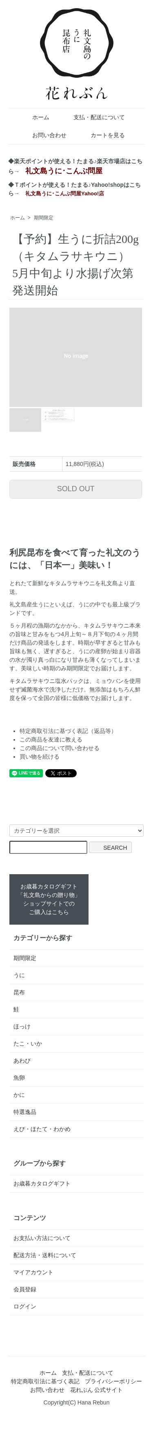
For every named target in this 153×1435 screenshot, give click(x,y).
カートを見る (102, 135)
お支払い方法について (42, 1238)
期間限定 (43, 218)
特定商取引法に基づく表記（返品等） (68, 731)
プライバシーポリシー (113, 1381)
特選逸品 (24, 1112)
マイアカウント (33, 1272)
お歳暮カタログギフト (42, 1183)
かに (19, 1095)
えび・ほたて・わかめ (42, 1129)
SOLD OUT (76, 489)
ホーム (34, 117)
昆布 (19, 992)
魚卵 (19, 1077)
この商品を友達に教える (51, 739)
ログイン (24, 1306)
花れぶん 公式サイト (96, 1390)
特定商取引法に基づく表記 (45, 1381)
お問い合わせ (43, 135)
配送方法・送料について (44, 1255)
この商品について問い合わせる (60, 748)
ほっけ (22, 1026)
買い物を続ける (40, 756)
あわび (22, 1060)
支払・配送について (93, 117)
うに (19, 975)
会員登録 (24, 1289)
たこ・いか (27, 1043)
